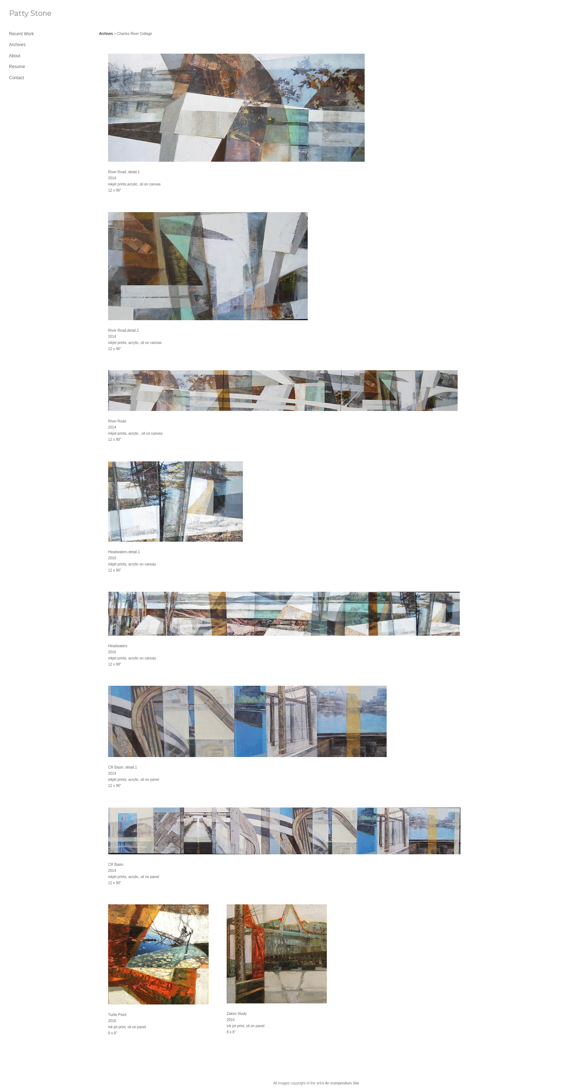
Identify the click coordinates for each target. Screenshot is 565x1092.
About (14, 55)
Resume (17, 66)
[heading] (27, 13)
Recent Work (21, 33)
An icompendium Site (342, 1083)
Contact (16, 77)
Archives (17, 44)
